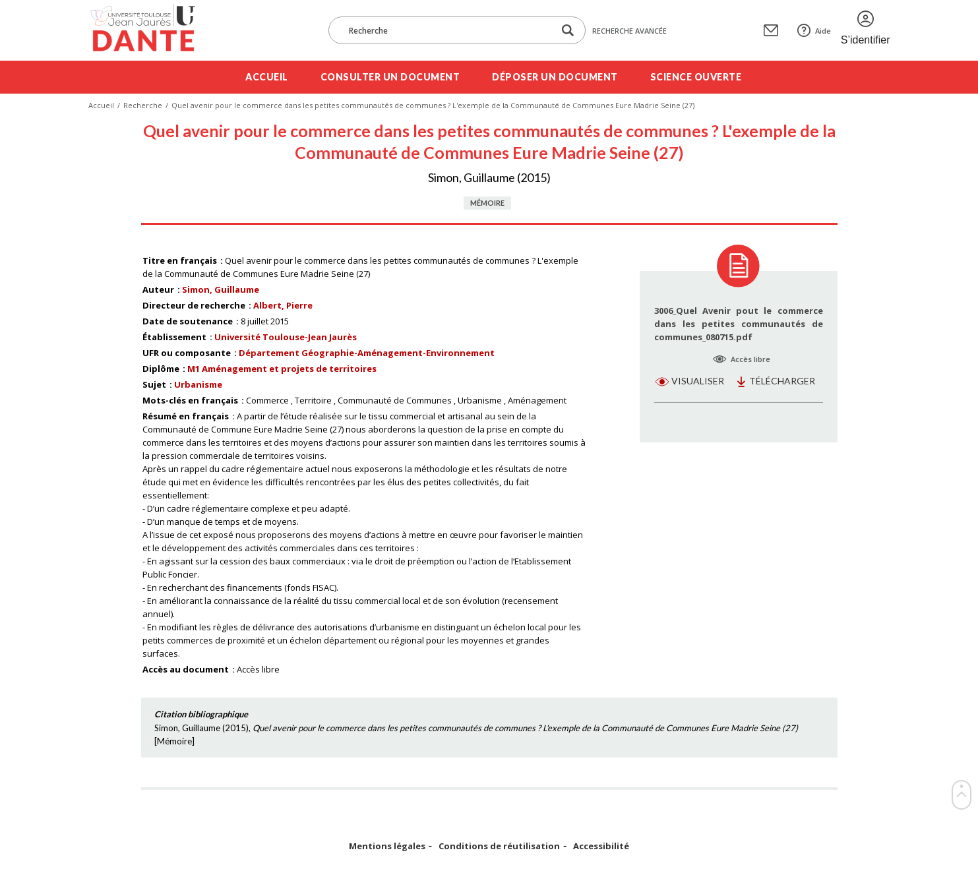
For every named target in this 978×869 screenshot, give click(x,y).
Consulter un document (390, 76)
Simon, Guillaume (220, 289)
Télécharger (782, 380)
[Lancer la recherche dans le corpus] (568, 30)
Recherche (142, 105)
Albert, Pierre (283, 305)
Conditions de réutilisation (499, 846)
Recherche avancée (629, 31)
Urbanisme (198, 384)
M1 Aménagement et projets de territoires (282, 369)
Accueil (266, 76)
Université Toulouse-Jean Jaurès (285, 337)
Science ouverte (696, 76)
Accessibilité (601, 846)
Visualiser (697, 380)
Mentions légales (387, 846)
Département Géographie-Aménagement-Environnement (367, 353)
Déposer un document (555, 76)
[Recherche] (448, 30)
